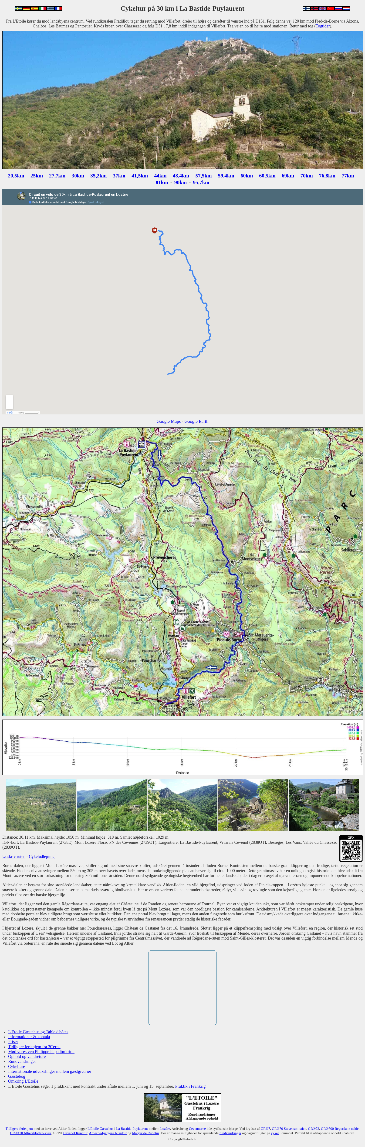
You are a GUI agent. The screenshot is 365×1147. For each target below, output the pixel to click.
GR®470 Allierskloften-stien (30, 1133)
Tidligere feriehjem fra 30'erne (34, 1046)
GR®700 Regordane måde (340, 1128)
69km (288, 176)
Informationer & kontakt (29, 1036)
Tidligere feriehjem (19, 1128)
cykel (275, 1133)
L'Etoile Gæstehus (100, 1128)
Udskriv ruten (13, 856)
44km (160, 176)
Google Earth (197, 421)
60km (246, 176)
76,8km (327, 176)
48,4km (181, 176)
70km (306, 176)
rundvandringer (230, 1133)
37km (119, 176)
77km (348, 176)
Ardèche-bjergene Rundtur (108, 1133)
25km (36, 176)
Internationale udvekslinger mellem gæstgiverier (49, 1071)
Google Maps (169, 421)
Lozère (165, 1128)
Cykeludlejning (41, 856)
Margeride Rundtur (145, 1133)
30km (78, 176)
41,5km (140, 176)
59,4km (226, 176)
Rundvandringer (22, 1061)
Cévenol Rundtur (75, 1133)
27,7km (57, 176)
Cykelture (16, 1066)
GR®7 (265, 1128)
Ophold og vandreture (27, 1056)
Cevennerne (197, 1128)
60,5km (267, 176)
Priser (13, 1041)
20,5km (16, 176)
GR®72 (313, 1128)
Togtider (323, 26)
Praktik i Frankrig (190, 1086)
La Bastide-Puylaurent (132, 1128)
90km (180, 182)
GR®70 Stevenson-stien (289, 1128)
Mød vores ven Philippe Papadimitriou (41, 1051)
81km (162, 182)
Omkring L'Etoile (23, 1081)
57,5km (203, 176)
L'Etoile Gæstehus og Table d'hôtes (38, 1032)
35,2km (98, 176)
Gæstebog (16, 1076)
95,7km (201, 182)
